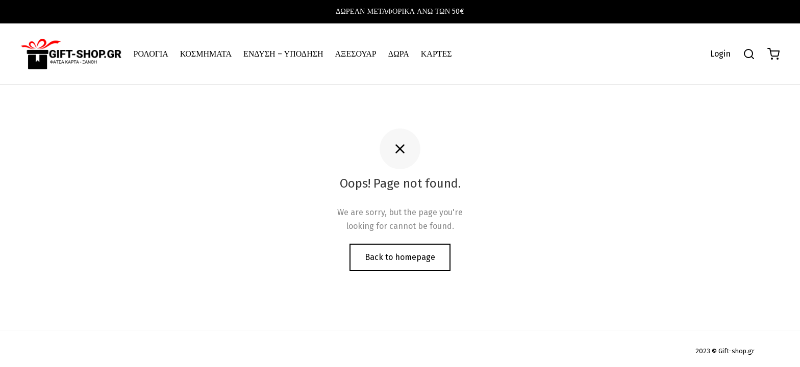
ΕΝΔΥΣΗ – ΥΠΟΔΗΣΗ (283, 54)
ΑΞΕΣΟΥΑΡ (356, 54)
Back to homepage (400, 257)
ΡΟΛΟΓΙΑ (151, 54)
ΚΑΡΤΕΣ (436, 54)
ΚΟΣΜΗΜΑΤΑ (206, 54)
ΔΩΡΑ (398, 54)
